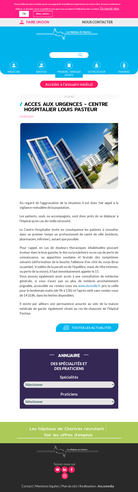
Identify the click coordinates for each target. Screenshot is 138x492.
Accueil (69, 96)
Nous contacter (97, 22)
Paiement (124, 71)
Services (41, 71)
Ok (24, 13)
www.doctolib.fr (90, 286)
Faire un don (37, 22)
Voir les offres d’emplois (69, 435)
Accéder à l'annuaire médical (69, 84)
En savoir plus (109, 8)
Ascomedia (106, 486)
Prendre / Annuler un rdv (69, 73)
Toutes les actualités (91, 328)
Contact (27, 486)
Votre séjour (96, 71)
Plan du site (69, 486)
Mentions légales (47, 486)
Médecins (14, 71)
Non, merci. (43, 13)
